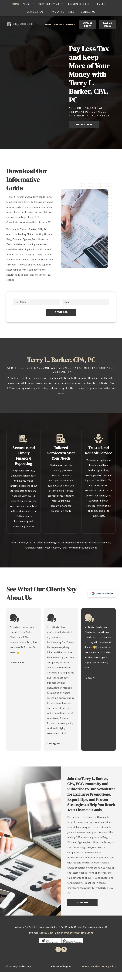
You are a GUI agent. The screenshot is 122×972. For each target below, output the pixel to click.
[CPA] (50, 940)
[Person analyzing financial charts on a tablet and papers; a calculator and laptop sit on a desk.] (48, 82)
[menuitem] (15, 4)
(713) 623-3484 (45, 932)
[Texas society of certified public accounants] (72, 940)
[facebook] (58, 950)
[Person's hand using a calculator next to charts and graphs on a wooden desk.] (19, 90)
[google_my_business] (64, 950)
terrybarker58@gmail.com (77, 932)
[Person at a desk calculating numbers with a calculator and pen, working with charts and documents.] (84, 228)
